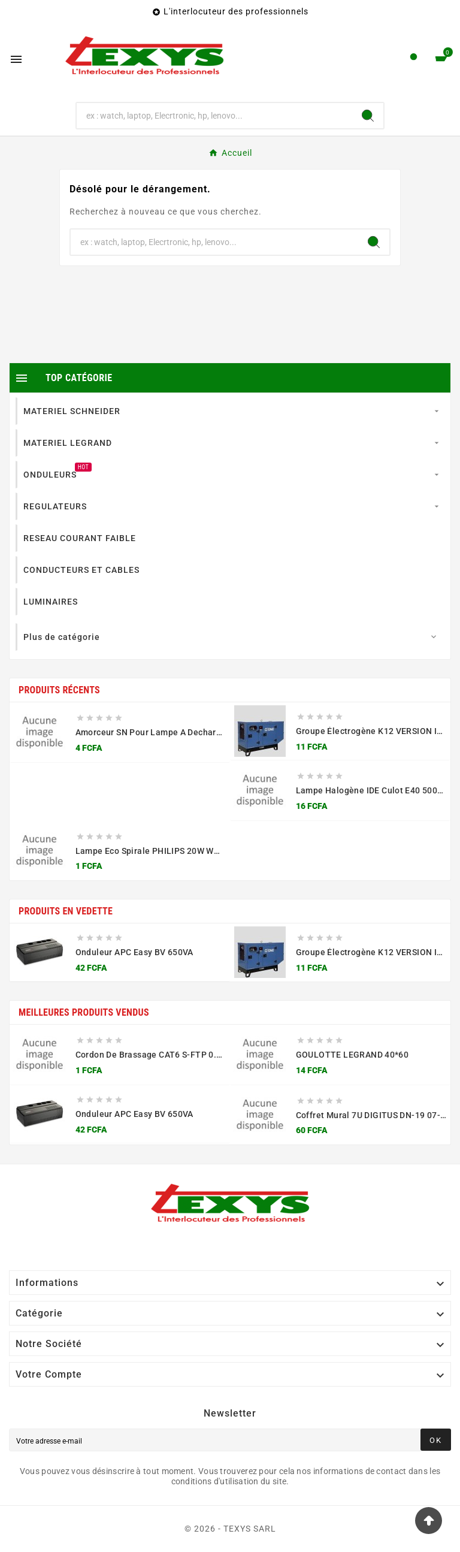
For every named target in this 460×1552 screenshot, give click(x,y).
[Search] (368, 115)
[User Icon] (413, 60)
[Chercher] (215, 115)
